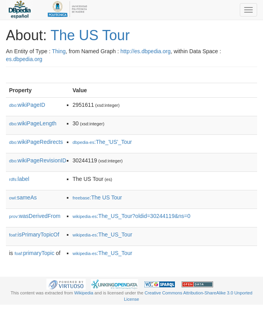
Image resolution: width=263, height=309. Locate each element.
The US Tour (89, 35)
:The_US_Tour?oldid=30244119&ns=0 (132, 216)
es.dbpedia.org (24, 59)
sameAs (23, 197)
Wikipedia (84, 292)
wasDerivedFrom (35, 216)
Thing (59, 51)
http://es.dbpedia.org (145, 51)
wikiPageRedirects (36, 142)
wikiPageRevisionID (37, 160)
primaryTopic (34, 253)
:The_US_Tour (102, 234)
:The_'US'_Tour (102, 142)
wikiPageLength (33, 123)
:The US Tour (97, 197)
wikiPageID (27, 105)
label (19, 179)
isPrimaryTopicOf (34, 234)
